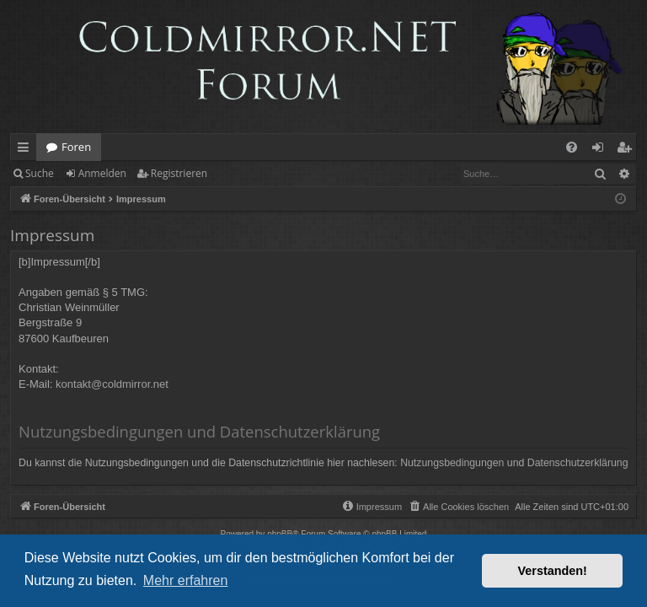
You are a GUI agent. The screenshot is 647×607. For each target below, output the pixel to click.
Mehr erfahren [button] (185, 580)
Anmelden (102, 173)
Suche (39, 173)
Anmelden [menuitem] (602, 150)
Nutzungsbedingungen (452, 463)
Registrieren (179, 173)
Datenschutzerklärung (577, 463)
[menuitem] (572, 147)
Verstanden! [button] (552, 570)
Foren (76, 146)
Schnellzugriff (26, 150)
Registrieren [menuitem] (627, 150)
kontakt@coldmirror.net (112, 384)
